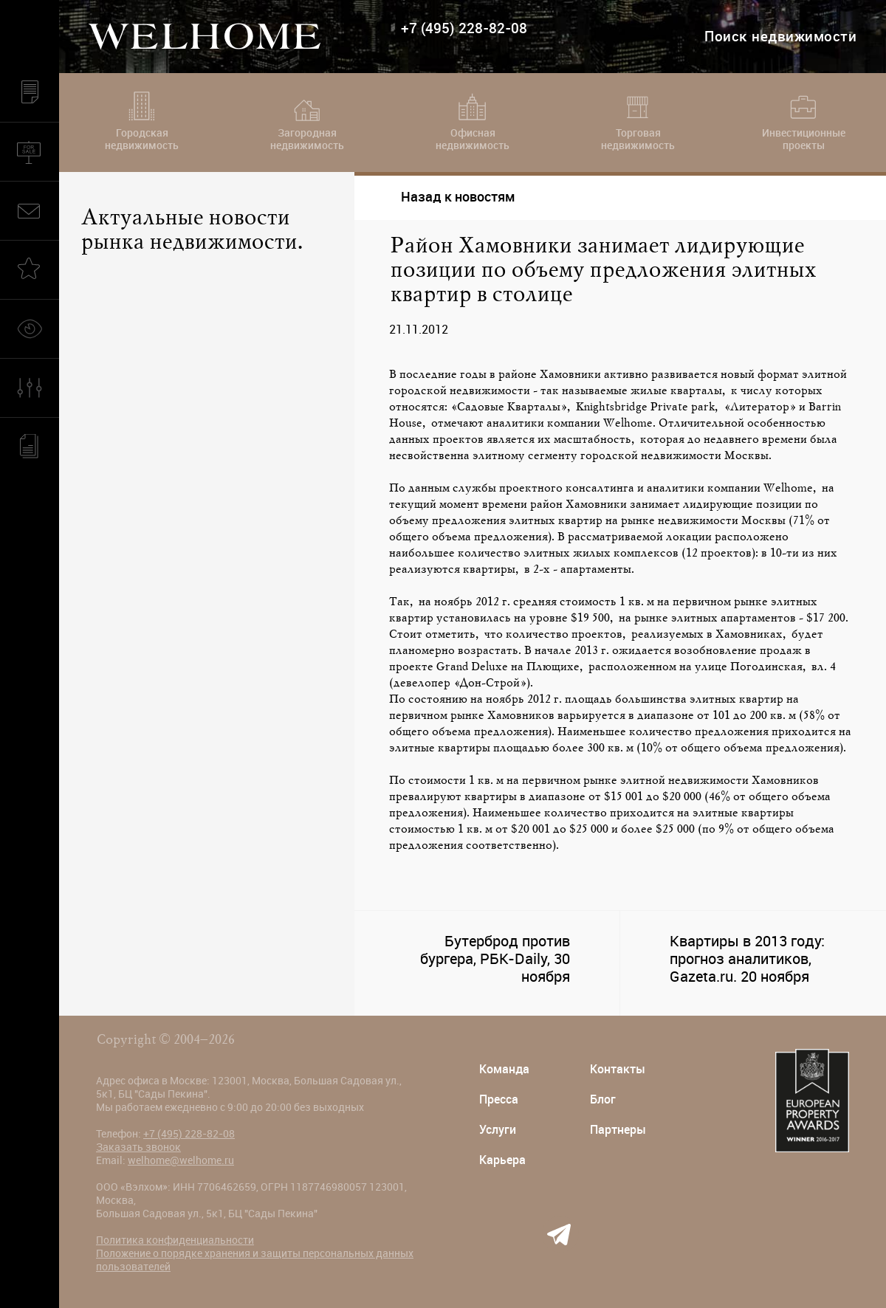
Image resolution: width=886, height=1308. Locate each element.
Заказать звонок (138, 1147)
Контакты (617, 1069)
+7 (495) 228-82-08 (464, 28)
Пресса (498, 1099)
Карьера (502, 1160)
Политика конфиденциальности (175, 1240)
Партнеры (618, 1130)
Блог (603, 1099)
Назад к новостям (445, 196)
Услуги (497, 1130)
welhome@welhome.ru (181, 1160)
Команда (504, 1069)
